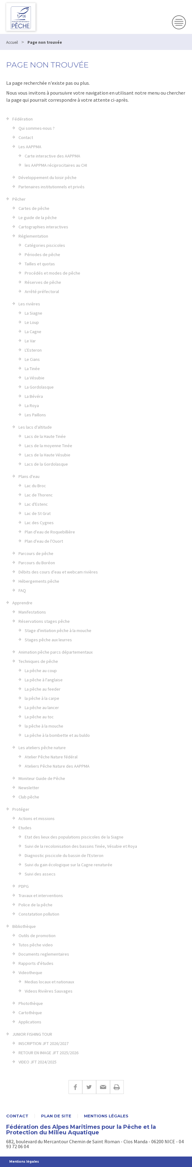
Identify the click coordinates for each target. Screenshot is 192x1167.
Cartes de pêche (34, 208)
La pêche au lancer (42, 707)
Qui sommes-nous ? (37, 128)
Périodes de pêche (42, 254)
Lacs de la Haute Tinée (45, 436)
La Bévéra (34, 396)
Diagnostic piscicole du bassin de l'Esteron (64, 855)
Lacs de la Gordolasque (46, 464)
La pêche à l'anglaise (44, 680)
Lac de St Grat (38, 513)
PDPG (24, 886)
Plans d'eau (29, 476)
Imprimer (117, 1087)
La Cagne (33, 331)
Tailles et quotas (40, 264)
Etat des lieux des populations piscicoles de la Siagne (74, 837)
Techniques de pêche (38, 661)
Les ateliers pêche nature (42, 747)
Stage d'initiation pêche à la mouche (58, 630)
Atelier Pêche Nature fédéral (51, 757)
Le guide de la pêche (38, 217)
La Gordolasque (39, 387)
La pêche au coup (41, 670)
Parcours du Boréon (37, 562)
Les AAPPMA (30, 146)
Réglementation (33, 236)
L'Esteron (33, 350)
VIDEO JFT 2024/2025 (37, 1062)
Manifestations (32, 612)
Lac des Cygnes (39, 522)
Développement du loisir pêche (48, 177)
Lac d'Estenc (36, 504)
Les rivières (29, 304)
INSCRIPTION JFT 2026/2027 (44, 1043)
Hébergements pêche (39, 581)
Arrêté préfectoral (42, 291)
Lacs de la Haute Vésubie (47, 455)
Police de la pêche (35, 905)
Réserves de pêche (43, 282)
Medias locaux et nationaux (49, 982)
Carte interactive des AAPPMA (52, 156)
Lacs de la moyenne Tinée (48, 445)
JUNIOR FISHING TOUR (32, 1034)
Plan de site (56, 1116)
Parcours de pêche (36, 553)
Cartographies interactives (43, 227)
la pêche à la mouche (44, 726)
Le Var (30, 341)
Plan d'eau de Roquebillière (50, 532)
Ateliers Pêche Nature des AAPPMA (57, 766)
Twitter (89, 1087)
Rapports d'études (36, 963)
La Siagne (33, 313)
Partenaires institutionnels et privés (52, 187)
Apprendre (22, 603)
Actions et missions (37, 818)
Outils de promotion (37, 935)
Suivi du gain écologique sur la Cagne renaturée (68, 864)
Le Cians (32, 359)
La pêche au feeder (43, 689)
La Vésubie (34, 378)
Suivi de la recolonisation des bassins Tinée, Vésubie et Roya (81, 846)
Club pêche (29, 797)
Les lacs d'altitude (35, 427)
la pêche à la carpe (42, 698)
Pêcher (19, 199)
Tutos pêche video (36, 945)
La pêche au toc (39, 717)
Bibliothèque (24, 926)
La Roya (32, 405)
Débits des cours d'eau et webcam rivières (58, 572)
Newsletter (29, 787)
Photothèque (31, 1003)
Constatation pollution (39, 914)
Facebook (75, 1087)
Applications (30, 1022)
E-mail (103, 1087)
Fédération (22, 119)
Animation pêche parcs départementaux (56, 652)
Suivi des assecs (40, 874)
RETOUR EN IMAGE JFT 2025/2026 (48, 1052)
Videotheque (30, 972)
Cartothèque (30, 1012)
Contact (26, 137)
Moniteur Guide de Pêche (42, 778)
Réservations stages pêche (44, 621)
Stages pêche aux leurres (48, 640)
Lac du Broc (35, 485)
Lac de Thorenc (39, 495)
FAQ (22, 590)
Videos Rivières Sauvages (49, 991)
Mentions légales (106, 1116)
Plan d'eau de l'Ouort (44, 541)
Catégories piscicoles (45, 245)
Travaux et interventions (41, 895)
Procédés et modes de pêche (52, 273)
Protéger (20, 809)
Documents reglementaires (44, 954)
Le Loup (32, 322)
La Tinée (32, 368)
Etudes (25, 827)
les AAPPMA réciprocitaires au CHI (56, 165)
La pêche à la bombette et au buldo (57, 735)
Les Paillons (35, 415)
